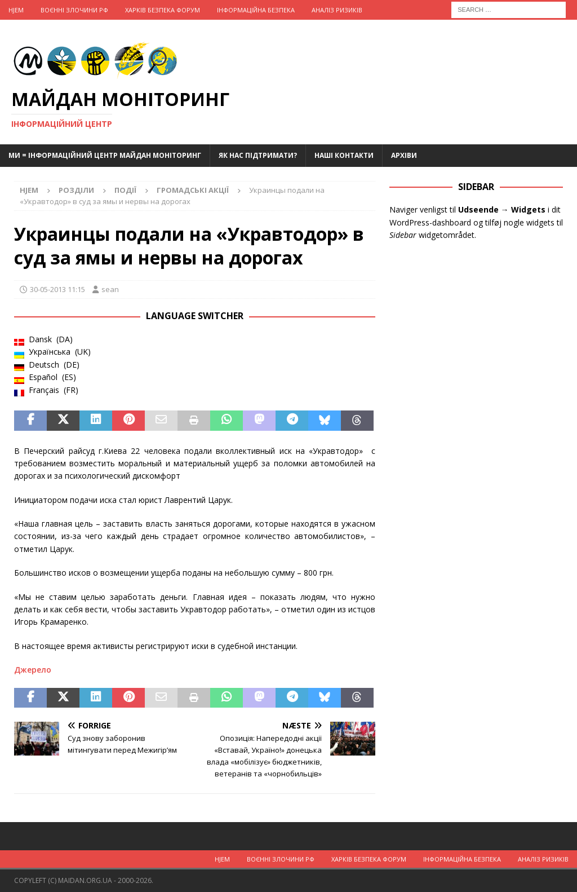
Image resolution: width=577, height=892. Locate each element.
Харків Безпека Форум (162, 10)
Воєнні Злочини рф (74, 10)
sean (110, 289)
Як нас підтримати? (258, 155)
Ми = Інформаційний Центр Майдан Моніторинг (104, 155)
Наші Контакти (344, 155)
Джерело (32, 669)
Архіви (404, 155)
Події (125, 190)
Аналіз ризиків (337, 10)
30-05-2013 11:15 (57, 289)
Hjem (16, 10)
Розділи (76, 190)
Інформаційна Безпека (256, 10)
